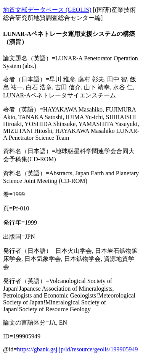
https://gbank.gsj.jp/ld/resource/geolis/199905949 (77, 349)
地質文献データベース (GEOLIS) (47, 9)
